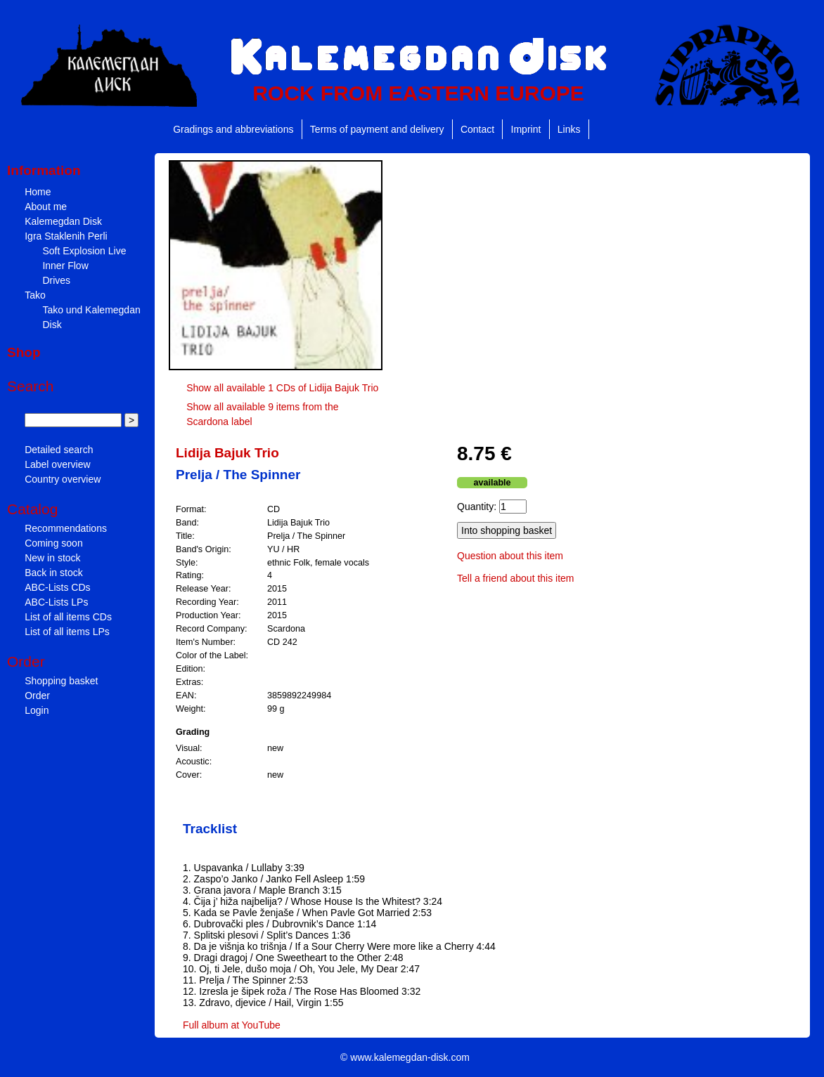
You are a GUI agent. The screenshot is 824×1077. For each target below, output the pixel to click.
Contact (477, 129)
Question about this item (510, 555)
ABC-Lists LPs (56, 602)
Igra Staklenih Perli (66, 236)
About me (46, 206)
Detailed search (59, 449)
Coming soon (54, 543)
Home (38, 191)
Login (37, 710)
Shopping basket (61, 680)
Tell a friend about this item (515, 578)
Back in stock (53, 572)
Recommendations (66, 528)
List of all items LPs (67, 631)
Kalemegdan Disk (63, 221)
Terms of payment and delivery (377, 129)
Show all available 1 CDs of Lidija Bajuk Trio (282, 387)
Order (37, 695)
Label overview (57, 464)
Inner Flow (65, 265)
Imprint (526, 129)
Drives (56, 280)
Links (569, 129)
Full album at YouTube (232, 1025)
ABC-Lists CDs (57, 587)
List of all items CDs (68, 616)
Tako (35, 295)
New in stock (52, 557)
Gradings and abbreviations (233, 129)
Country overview (63, 479)
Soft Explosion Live (84, 250)
